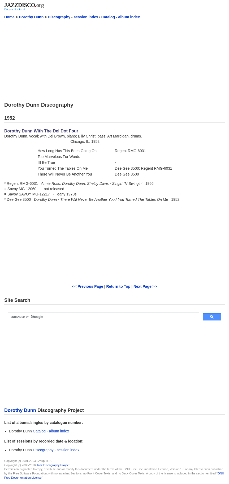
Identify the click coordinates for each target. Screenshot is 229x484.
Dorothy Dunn (31, 17)
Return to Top (118, 286)
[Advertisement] (114, 60)
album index (129, 17)
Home (9, 17)
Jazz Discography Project (53, 465)
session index (86, 17)
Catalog (108, 17)
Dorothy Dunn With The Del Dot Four (41, 131)
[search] (103, 317)
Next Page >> (145, 286)
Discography (59, 17)
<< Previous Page (87, 286)
